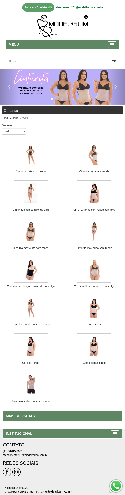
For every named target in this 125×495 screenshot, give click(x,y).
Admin (68, 491)
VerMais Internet (28, 491)
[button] (9, 87)
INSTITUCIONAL (19, 434)
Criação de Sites (51, 491)
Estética (14, 118)
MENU (14, 44)
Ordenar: (7, 125)
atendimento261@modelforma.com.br (79, 7)
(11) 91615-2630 (13, 451)
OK (114, 61)
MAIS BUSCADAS (20, 416)
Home (5, 118)
